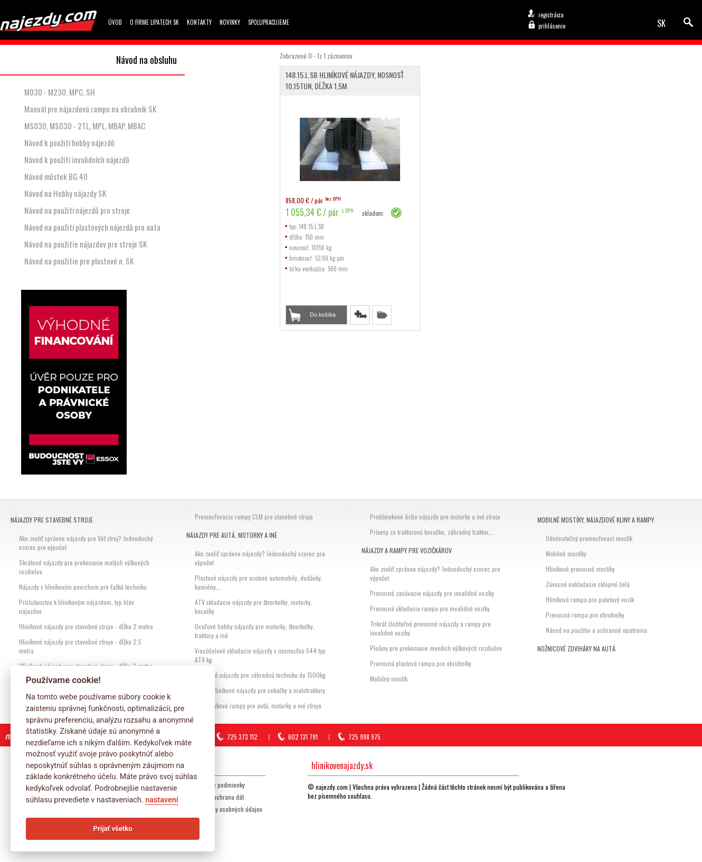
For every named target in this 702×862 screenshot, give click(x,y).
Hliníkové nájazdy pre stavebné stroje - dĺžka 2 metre (86, 626)
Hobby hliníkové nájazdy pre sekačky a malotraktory (260, 690)
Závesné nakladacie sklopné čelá (588, 584)
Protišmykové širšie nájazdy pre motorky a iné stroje (435, 516)
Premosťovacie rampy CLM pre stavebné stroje (254, 516)
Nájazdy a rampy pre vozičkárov (407, 550)
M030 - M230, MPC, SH (59, 92)
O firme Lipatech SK (154, 22)
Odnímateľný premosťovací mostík (589, 538)
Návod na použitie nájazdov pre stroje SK (85, 244)
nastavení (161, 799)
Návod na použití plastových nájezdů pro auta (92, 227)
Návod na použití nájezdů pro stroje (77, 210)
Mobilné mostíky (566, 553)
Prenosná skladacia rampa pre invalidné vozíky (430, 608)
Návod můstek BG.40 (56, 176)
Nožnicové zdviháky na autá (576, 648)
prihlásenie (551, 26)
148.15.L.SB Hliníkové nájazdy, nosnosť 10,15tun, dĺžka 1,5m (345, 80)
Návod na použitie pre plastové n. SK (79, 261)
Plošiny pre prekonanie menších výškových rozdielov (436, 647)
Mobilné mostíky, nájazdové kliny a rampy (595, 519)
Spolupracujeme (268, 22)
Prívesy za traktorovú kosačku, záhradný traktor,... (432, 531)
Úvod (115, 22)
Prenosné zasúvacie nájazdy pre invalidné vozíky (432, 593)
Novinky (230, 22)
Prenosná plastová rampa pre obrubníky (420, 663)
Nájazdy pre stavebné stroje (52, 519)
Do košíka (323, 314)
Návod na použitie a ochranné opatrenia (596, 630)
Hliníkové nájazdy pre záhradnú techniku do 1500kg (260, 674)
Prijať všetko (112, 828)
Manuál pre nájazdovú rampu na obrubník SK (90, 109)
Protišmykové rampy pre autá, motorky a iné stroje (258, 705)
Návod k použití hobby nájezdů (69, 142)
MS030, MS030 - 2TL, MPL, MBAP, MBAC (84, 125)
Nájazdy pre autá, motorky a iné (231, 535)
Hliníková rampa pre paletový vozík (590, 599)
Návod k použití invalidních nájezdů (76, 159)
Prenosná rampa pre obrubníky (585, 614)
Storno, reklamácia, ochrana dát (203, 796)
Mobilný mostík (388, 678)
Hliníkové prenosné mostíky (580, 568)
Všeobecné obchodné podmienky (203, 784)
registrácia (551, 15)
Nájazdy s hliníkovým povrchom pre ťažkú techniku (83, 586)
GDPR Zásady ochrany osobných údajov (212, 808)
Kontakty (199, 22)
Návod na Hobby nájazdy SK (65, 193)
